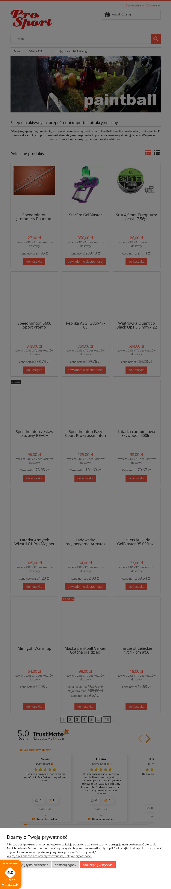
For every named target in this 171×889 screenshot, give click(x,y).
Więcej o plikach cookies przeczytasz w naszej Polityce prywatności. (49, 856)
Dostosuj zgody (65, 865)
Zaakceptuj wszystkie (98, 865)
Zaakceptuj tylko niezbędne (29, 865)
